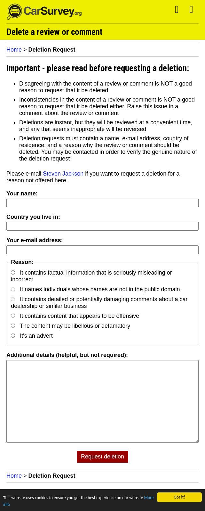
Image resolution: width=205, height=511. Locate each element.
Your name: (22, 193)
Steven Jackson (63, 173)
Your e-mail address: (34, 240)
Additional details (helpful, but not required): (67, 355)
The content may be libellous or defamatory (70, 326)
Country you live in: (33, 217)
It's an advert (32, 336)
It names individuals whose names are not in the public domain (95, 289)
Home (14, 49)
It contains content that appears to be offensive (75, 316)
